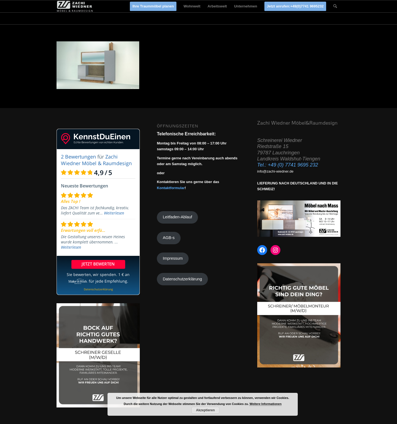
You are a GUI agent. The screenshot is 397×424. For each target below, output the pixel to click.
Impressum (173, 258)
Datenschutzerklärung (182, 279)
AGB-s (169, 237)
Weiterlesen (114, 213)
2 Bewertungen (78, 156)
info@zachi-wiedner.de (275, 171)
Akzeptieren (205, 410)
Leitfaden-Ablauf (177, 217)
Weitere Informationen (265, 404)
